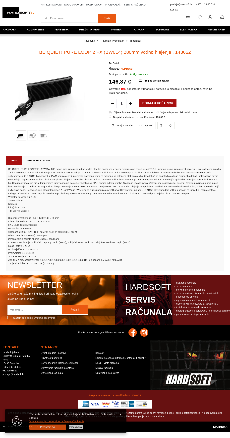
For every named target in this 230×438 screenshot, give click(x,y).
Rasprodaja (94, 4)
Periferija (62, 29)
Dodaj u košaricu (157, 103)
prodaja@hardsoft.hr (181, 4)
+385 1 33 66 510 (205, 4)
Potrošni (140, 29)
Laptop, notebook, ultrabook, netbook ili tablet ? (120, 358)
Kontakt (174, 9)
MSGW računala (104, 368)
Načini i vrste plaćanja (107, 363)
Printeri (118, 29)
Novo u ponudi (74, 4)
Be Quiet (114, 63)
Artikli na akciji (51, 4)
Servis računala (135, 4)
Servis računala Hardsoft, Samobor (59, 363)
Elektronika (189, 29)
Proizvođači (113, 4)
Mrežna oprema (91, 29)
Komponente (36, 29)
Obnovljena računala (52, 373)
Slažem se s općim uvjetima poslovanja (34, 318)
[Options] (76, 427)
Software (163, 29)
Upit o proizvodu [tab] (38, 160)
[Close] (47, 427)
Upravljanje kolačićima (107, 373)
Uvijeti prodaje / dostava (53, 353)
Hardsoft (148, 301)
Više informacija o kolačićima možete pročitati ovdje (56, 421)
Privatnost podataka (51, 358)
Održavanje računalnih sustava (57, 368)
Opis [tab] (14, 160)
